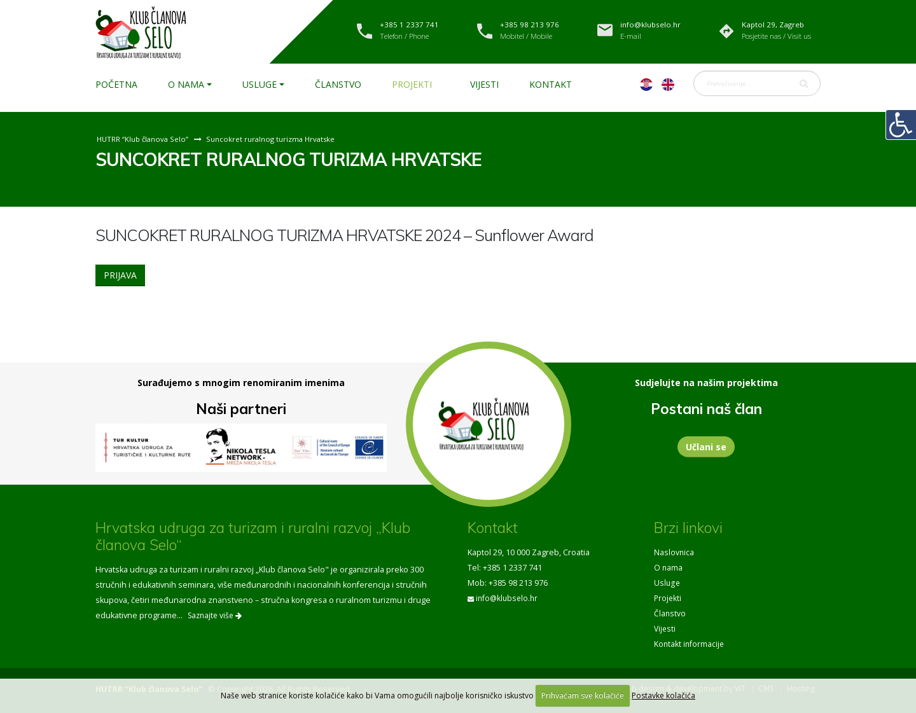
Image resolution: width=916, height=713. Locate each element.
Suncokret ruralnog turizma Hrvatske (275, 139)
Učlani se (706, 447)
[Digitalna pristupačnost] (900, 124)
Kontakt (550, 84)
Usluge (259, 84)
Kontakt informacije (690, 644)
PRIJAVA (120, 275)
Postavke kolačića (663, 695)
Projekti (412, 84)
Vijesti (484, 84)
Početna (116, 84)
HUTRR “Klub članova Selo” (144, 139)
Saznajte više (215, 615)
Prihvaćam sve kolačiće (582, 695)
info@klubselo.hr (508, 598)
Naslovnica (674, 552)
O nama (186, 84)
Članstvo (338, 84)
